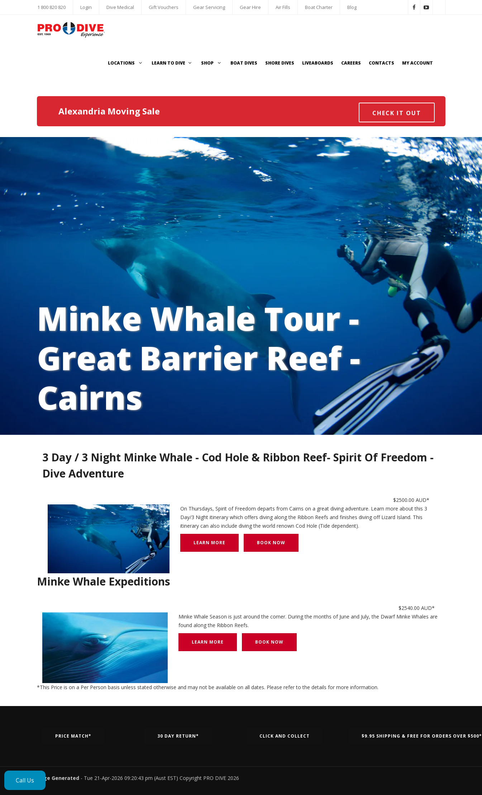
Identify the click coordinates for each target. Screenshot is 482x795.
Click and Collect (284, 736)
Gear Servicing (209, 7)
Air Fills (283, 7)
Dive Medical (120, 7)
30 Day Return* (178, 736)
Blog (352, 7)
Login (86, 7)
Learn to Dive (172, 63)
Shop (212, 63)
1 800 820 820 (51, 7)
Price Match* (73, 736)
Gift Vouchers (163, 7)
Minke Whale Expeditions (103, 581)
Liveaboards (317, 63)
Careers (351, 63)
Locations (126, 63)
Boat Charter (319, 7)
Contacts (381, 63)
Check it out (396, 113)
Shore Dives (279, 63)
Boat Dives (243, 63)
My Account (417, 63)
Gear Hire (250, 7)
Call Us (25, 780)
